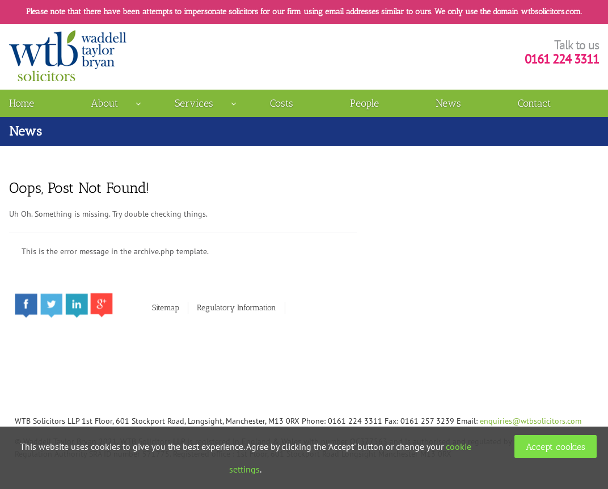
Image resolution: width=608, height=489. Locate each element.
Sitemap (165, 307)
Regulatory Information (236, 307)
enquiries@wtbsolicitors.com (530, 420)
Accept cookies (555, 446)
